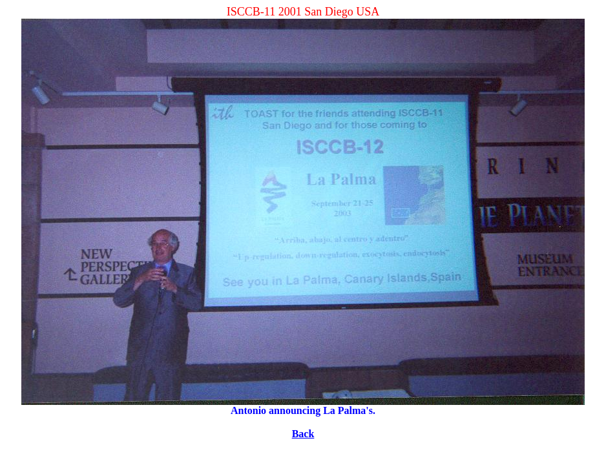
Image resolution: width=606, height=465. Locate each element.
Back (303, 433)
